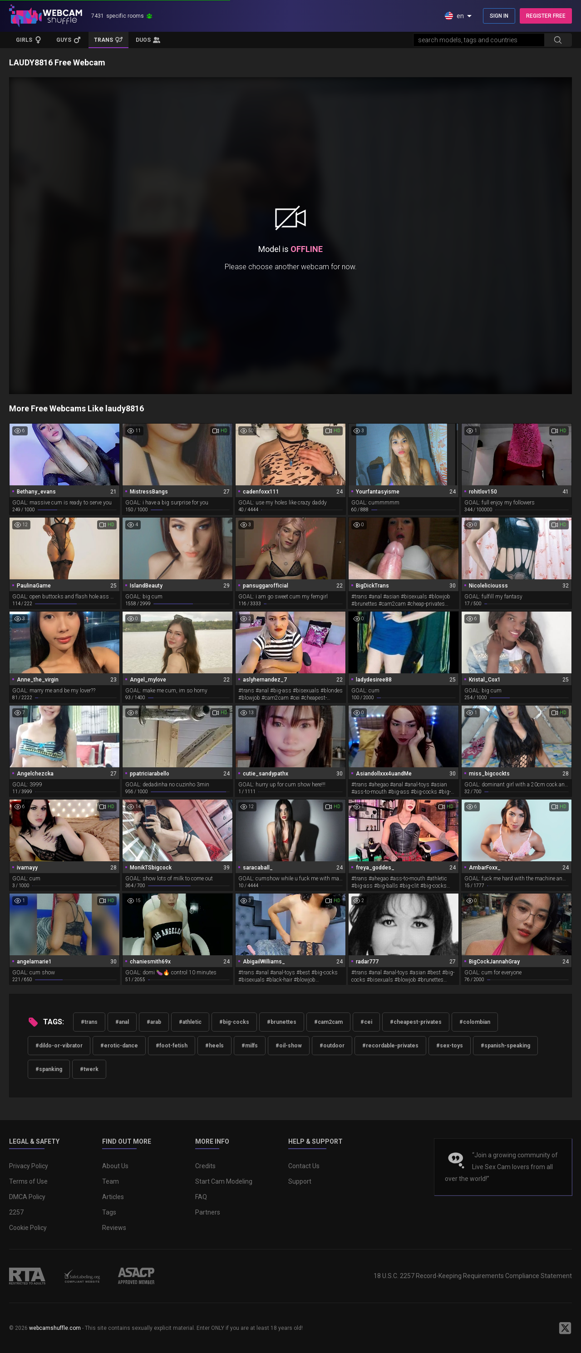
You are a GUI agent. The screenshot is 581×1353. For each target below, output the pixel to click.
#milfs (249, 1045)
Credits (205, 1166)
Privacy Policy (28, 1166)
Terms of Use (28, 1181)
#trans (89, 1022)
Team (110, 1181)
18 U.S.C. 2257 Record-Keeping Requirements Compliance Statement (473, 1275)
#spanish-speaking (505, 1045)
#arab (154, 1022)
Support (299, 1181)
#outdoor (332, 1045)
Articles (113, 1197)
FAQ (201, 1197)
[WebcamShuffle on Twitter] (565, 1328)
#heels (214, 1045)
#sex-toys (449, 1045)
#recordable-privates (390, 1045)
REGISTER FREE (546, 16)
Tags (109, 1212)
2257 (16, 1212)
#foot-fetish (171, 1045)
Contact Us (304, 1166)
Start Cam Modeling (223, 1181)
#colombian (474, 1022)
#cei (366, 1022)
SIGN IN (499, 16)
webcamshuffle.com (55, 1328)
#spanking (48, 1069)
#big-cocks (234, 1022)
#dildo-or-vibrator (59, 1045)
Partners (207, 1212)
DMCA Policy (27, 1197)
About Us (115, 1166)
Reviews (114, 1228)
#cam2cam (328, 1022)
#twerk (89, 1069)
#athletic (190, 1022)
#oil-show (289, 1045)
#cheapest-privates (416, 1022)
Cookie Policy (28, 1228)
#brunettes (281, 1022)
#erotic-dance (119, 1045)
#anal (122, 1022)
